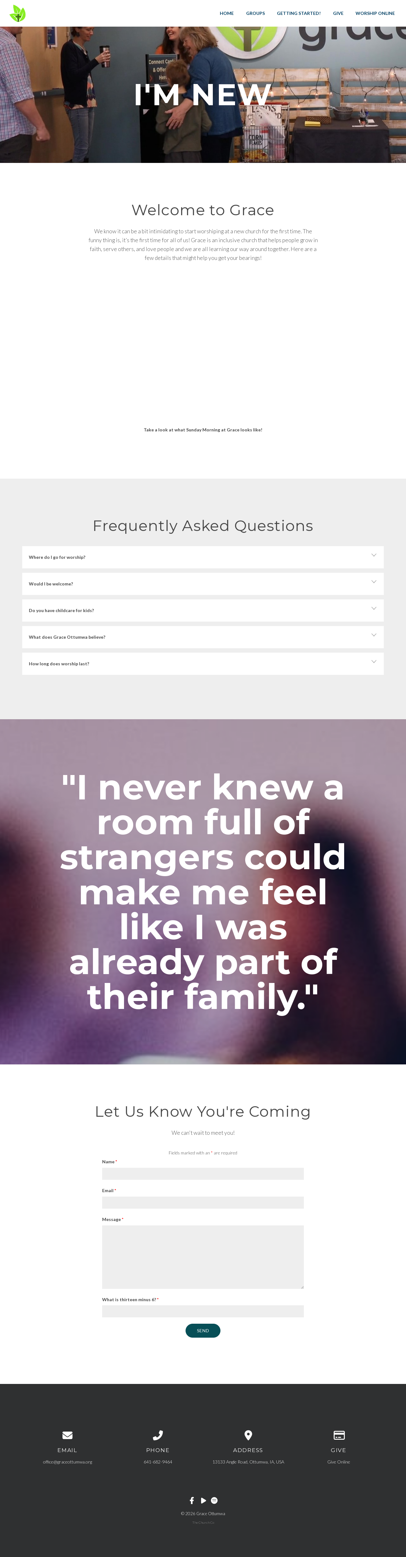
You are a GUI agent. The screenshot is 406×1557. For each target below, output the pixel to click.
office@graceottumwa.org (67, 1461)
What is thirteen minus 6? (130, 1299)
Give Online (338, 1461)
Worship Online (375, 13)
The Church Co (203, 1522)
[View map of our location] (248, 1436)
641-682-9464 (158, 1461)
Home (227, 13)
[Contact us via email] (67, 1436)
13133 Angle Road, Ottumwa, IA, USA (248, 1461)
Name (109, 1161)
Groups (255, 13)
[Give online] (338, 1436)
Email (109, 1190)
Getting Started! (299, 13)
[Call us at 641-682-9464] (158, 1436)
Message (112, 1219)
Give (338, 13)
